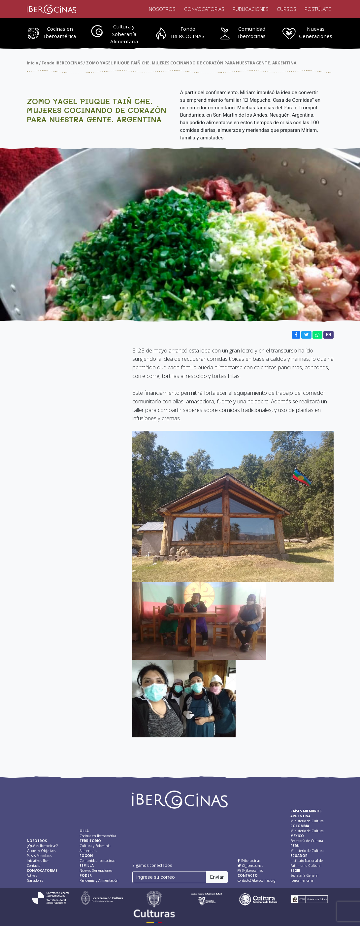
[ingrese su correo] (169, 877)
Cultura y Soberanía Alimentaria (124, 34)
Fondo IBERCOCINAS (188, 32)
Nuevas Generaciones (315, 32)
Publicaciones (251, 9)
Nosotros (162, 9)
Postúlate (318, 9)
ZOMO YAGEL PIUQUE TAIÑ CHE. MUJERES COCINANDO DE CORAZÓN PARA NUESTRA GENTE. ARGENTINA (191, 63)
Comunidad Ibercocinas (252, 32)
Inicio (32, 63)
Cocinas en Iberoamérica (60, 32)
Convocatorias (204, 9)
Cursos (286, 9)
